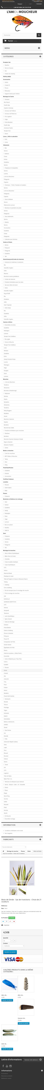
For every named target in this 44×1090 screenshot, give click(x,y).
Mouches (5, 379)
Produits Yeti (6, 62)
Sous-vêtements (8, 216)
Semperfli (6, 610)
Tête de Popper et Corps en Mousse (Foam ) (16, 579)
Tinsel (6, 764)
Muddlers (6, 413)
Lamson (6, 333)
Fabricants (8, 839)
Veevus (6, 607)
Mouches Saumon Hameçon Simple (13, 439)
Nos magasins (8, 833)
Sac (5, 71)
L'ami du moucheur (9, 453)
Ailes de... (4, 995)
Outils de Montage (9, 622)
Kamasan (6, 713)
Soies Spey (7, 308)
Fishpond (7, 248)
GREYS (6, 530)
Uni (5, 733)
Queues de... (22, 1018)
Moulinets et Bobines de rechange (13, 499)
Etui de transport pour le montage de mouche (16, 590)
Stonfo (5, 813)
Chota (5, 156)
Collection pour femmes (10, 239)
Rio (5, 265)
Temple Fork (7, 131)
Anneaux (6, 99)
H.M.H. (6, 662)
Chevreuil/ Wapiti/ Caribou (11, 741)
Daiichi (5, 716)
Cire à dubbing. (8, 587)
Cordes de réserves (9, 279)
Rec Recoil (7, 102)
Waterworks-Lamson (9, 205)
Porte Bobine (7, 627)
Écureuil (6, 756)
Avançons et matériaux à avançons (13, 262)
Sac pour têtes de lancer (11, 285)
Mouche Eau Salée (9, 427)
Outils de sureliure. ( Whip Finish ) (13, 653)
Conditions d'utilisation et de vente (13, 830)
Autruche (6, 679)
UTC (5, 567)
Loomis (6, 173)
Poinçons (6, 636)
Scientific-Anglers (8, 268)
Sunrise (6, 799)
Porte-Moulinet (8, 122)
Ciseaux (6, 624)
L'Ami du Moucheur (9, 176)
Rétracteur (7, 91)
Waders (6, 222)
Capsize (6, 182)
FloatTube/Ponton (8, 467)
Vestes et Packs (7, 242)
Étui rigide (7, 339)
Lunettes (5, 482)
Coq (5, 681)
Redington (6, 330)
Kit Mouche (7, 816)
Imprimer (6, 925)
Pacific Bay (7, 105)
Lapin (5, 747)
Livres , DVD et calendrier (10, 136)
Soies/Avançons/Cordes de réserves (13, 259)
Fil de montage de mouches (11, 593)
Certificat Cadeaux (8, 479)
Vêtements (6, 145)
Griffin (5, 801)
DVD (5, 139)
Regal (5, 793)
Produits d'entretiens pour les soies (13, 282)
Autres (6, 82)
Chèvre (6, 759)
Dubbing (6, 584)
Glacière (6, 65)
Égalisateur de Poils (9, 647)
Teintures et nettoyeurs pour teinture (14, 781)
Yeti (5, 256)
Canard (6, 673)
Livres (6, 142)
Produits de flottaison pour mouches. (14, 430)
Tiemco (6, 704)
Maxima (6, 273)
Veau (5, 744)
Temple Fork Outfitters (10, 336)
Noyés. (6, 399)
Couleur (5, 943)
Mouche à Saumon (9, 419)
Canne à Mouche (9, 342)
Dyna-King (6, 796)
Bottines (6, 153)
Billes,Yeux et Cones (10, 556)
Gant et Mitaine (8, 199)
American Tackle (8, 128)
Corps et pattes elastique (11, 562)
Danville (6, 736)
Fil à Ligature (8, 116)
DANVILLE (7, 599)
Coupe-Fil (7, 85)
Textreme (6, 613)
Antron (5, 570)
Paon (5, 684)
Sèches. (6, 396)
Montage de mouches (9, 550)
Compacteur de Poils (9, 642)
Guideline (6, 162)
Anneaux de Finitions (10, 111)
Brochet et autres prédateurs (11, 276)
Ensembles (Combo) (10, 325)
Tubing (5, 582)
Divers (6, 133)
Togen (5, 710)
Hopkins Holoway (8, 108)
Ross (5, 516)
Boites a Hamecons (9, 721)
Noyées (6, 422)
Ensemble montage (9, 819)
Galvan (6, 504)
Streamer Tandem (8, 445)
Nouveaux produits (6, 1076)
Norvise (6, 810)
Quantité (5, 938)
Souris (5, 416)
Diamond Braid (8, 573)
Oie (5, 676)
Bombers (6, 425)
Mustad (6, 701)
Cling (5, 465)
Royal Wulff (7, 293)
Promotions (4, 1073)
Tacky (6, 459)
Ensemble (6, 656)
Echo (5, 356)
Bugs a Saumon (8, 442)
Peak (5, 807)
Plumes (6, 667)
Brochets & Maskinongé (10, 390)
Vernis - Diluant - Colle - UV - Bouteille (14, 784)
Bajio (5, 490)
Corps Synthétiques (9, 564)
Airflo (5, 270)
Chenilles (7, 559)
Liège (6, 119)
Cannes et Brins (7, 322)
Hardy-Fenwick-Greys (9, 359)
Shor (5, 462)
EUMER (6, 664)
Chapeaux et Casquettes (11, 168)
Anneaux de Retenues (10, 113)
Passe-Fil (6, 639)
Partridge (6, 707)
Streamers (6, 387)
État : (2, 908)
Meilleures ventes (6, 1078)
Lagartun (6, 773)
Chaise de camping (9, 73)
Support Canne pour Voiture (12, 93)
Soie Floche (7, 730)
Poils (5, 739)
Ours (5, 750)
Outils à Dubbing (8, 630)
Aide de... (4, 1044)
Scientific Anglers (8, 319)
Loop (5, 347)
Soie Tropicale (7, 305)
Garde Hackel (7, 644)
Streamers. (7, 405)
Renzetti (6, 804)
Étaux (6, 790)
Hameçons (7, 699)
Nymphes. (6, 402)
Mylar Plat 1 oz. (8, 779)
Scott (5, 373)
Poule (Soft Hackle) (9, 696)
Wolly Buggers (8, 410)
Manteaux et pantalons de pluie (12, 208)
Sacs (4, 533)
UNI (5, 596)
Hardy (6, 510)
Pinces (6, 88)
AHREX (6, 724)
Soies (6, 288)
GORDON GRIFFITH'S (10, 602)
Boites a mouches (8, 450)
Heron (5, 690)
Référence (4, 905)
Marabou (6, 693)
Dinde (5, 670)
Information (9, 825)
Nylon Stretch (8, 619)
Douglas (6, 370)
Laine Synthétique (9, 616)
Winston (6, 350)
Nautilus (6, 527)
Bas (5, 148)
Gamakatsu (7, 719)
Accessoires (6, 79)
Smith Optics (7, 487)
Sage (5, 367)
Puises (5, 493)
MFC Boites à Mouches (10, 456)
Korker (5, 159)
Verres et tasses (8, 68)
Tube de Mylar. (8, 776)
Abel (5, 502)
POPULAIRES (7, 76)
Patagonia (6, 179)
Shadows (7, 433)
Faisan (5, 687)
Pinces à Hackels (8, 633)
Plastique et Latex (8, 576)
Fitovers (6, 485)
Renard (6, 753)
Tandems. (6, 407)
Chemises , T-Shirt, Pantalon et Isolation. (15, 185)
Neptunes (7, 393)
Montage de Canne (8, 96)
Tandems (6, 385)
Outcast (6, 473)
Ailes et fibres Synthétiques (11, 553)
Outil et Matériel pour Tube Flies (13, 659)
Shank (5, 727)
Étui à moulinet (8, 524)
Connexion (39, 3)
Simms (6, 150)
